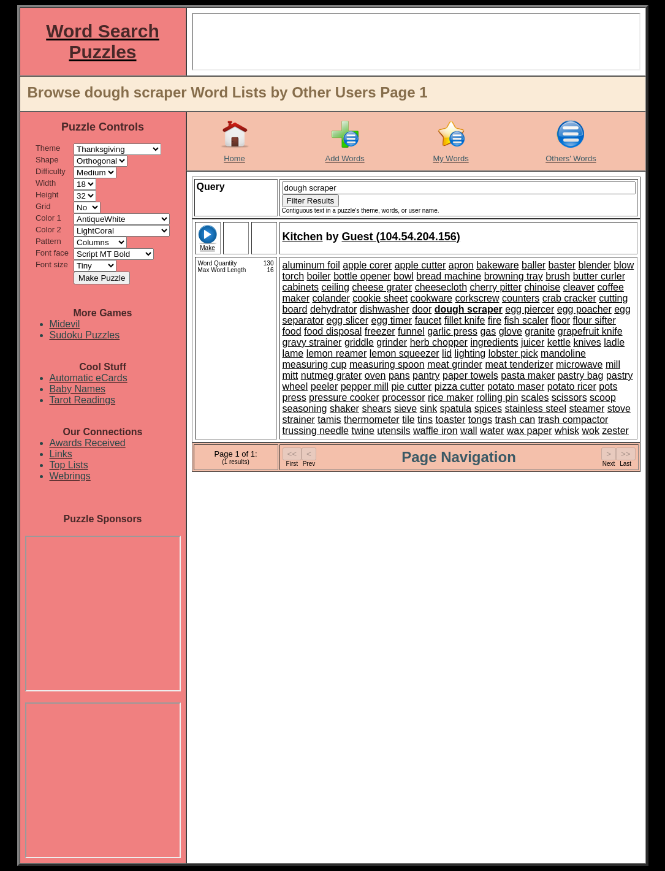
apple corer (367, 265)
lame (293, 353)
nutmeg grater (331, 375)
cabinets (301, 287)
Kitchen (303, 236)
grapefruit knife (590, 331)
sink (428, 408)
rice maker (451, 397)
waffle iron (435, 430)
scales (535, 397)
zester (615, 430)
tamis (329, 419)
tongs (480, 419)
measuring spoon (387, 364)
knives (587, 342)
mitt (290, 375)
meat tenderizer (519, 364)
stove (619, 408)
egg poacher (584, 309)
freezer (380, 331)
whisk (567, 430)
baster (562, 265)
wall (468, 430)
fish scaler (526, 320)
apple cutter (420, 265)
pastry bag (581, 375)
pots (608, 386)
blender (595, 265)
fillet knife (464, 320)
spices (488, 408)
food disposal (333, 331)
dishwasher (384, 309)
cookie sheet (380, 298)
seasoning (305, 408)
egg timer (391, 320)
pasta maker (528, 375)
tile (408, 419)
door (421, 309)
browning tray (513, 276)
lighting (470, 353)
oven (375, 375)
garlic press (452, 331)
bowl (403, 276)
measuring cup (315, 364)
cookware (431, 298)
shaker (344, 408)
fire (494, 320)
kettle (559, 342)
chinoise (542, 287)
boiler (319, 276)
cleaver (579, 287)
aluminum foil (311, 265)
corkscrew (477, 298)
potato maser (515, 386)
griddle (359, 342)
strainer (299, 419)
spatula (456, 408)
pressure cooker (344, 397)
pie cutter (411, 386)
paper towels (470, 375)
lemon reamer (336, 353)
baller (533, 265)
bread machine (448, 276)
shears (376, 408)
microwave (579, 364)
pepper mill (365, 386)
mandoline (563, 353)
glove (510, 331)
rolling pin (497, 397)
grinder (391, 342)
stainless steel (535, 408)
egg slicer (347, 320)
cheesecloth (441, 287)
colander (330, 298)
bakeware (497, 265)
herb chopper (439, 342)
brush (557, 276)
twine (362, 430)
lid (447, 353)
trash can (515, 419)
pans (399, 375)
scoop (603, 397)
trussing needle (316, 430)
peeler (324, 386)
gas (488, 331)
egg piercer (529, 309)
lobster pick (513, 353)
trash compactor (573, 419)
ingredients (494, 342)
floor (560, 320)
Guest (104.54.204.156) (401, 236)
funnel (411, 331)
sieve (405, 408)
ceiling (335, 287)
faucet (428, 320)
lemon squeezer (404, 353)
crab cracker (569, 298)
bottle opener (361, 276)
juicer (532, 342)
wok (590, 430)
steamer (586, 408)
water (492, 430)
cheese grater (382, 287)
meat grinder (454, 364)
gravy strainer (312, 342)
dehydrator (333, 309)
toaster (450, 419)
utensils (393, 430)
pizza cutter (460, 386)
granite (540, 331)
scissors (569, 397)
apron (461, 265)
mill (613, 364)
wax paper (529, 430)
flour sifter (594, 320)
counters (520, 298)
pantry (425, 375)
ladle (614, 342)
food (292, 331)
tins (425, 419)
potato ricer (571, 386)
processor (403, 397)
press (294, 397)
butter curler (599, 276)
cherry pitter (496, 287)
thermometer (372, 419)
